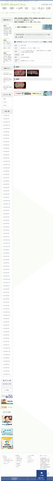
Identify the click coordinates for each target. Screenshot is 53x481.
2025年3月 (6, 151)
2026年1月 (6, 118)
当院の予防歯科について (24, 27)
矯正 (17, 466)
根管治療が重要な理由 (7, 87)
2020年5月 (6, 331)
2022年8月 (6, 253)
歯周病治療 (19, 460)
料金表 (26, 9)
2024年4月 (6, 187)
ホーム (4, 455)
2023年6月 (6, 220)
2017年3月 (6, 371)
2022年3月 (6, 269)
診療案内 (12, 9)
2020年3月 (6, 338)
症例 (4, 98)
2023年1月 (6, 236)
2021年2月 (6, 308)
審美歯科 (18, 463)
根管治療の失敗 (7, 73)
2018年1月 (6, 367)
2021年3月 (6, 305)
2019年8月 (6, 357)
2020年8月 (6, 321)
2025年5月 (6, 144)
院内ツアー (6, 463)
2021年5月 (6, 299)
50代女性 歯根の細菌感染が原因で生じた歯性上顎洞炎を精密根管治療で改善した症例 (7, 30)
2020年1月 (6, 344)
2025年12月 (6, 122)
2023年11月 (6, 203)
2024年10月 (6, 167)
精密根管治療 (19, 458)
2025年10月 (6, 128)
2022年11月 (6, 243)
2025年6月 (6, 141)
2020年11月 (6, 315)
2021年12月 (6, 279)
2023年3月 (6, 230)
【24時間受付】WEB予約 (14, 478)
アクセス (34, 9)
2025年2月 (6, 154)
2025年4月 (6, 148)
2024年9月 (6, 171)
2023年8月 (6, 213)
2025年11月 (6, 125)
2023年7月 (6, 217)
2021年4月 (6, 302)
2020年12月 (6, 312)
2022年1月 (6, 276)
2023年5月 (6, 223)
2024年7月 (6, 177)
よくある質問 (19, 9)
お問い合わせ (41, 9)
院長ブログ (30, 461)
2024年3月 (6, 190)
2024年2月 (6, 194)
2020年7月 (6, 325)
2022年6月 (6, 259)
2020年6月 (6, 328)
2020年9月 (6, 318)
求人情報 (48, 9)
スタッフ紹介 (7, 461)
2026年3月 (6, 115)
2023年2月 (6, 233)
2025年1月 (6, 158)
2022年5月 (6, 262)
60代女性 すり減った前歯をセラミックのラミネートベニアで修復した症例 (7, 43)
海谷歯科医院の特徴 (8, 460)
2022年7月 (6, 256)
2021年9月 (6, 285)
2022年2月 (6, 272)
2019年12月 (6, 348)
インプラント (19, 461)
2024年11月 (6, 164)
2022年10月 (6, 246)
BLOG (5, 102)
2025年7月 (6, 138)
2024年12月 (6, 161)
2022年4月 (6, 266)
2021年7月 (6, 292)
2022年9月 (6, 249)
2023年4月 (6, 226)
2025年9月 (6, 131)
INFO (4, 105)
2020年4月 (6, 335)
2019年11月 (6, 351)
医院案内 (4, 9)
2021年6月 (6, 295)
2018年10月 (6, 361)
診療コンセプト (7, 458)
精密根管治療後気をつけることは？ (7, 80)
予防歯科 (18, 465)
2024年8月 (6, 174)
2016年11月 (6, 374)
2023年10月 (6, 207)
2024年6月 (6, 181)
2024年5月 (6, 184)
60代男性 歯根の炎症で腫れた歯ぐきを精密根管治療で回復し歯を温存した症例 (7, 57)
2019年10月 (6, 354)
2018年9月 (6, 364)
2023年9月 (6, 210)
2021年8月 (6, 289)
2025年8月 (6, 135)
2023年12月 (6, 200)
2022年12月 (6, 240)
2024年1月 (6, 197)
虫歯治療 (18, 457)
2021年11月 (6, 282)
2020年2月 (6, 341)
